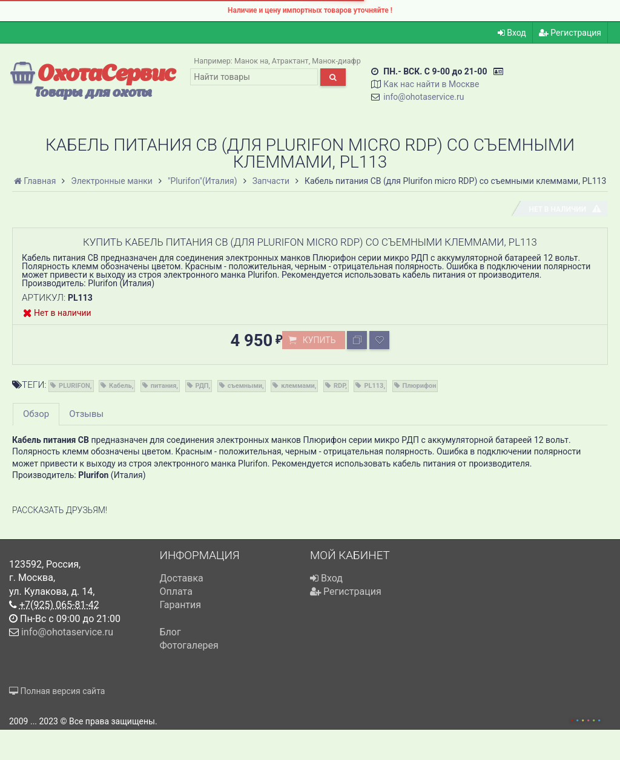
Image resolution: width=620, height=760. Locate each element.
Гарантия (181, 605)
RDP (339, 386)
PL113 (373, 386)
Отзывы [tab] (86, 413)
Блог (170, 632)
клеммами (298, 386)
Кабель (120, 386)
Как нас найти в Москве (431, 84)
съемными (245, 386)
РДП (202, 386)
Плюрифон (420, 386)
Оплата (176, 591)
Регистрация (570, 33)
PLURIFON (74, 386)
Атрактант (290, 60)
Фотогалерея (189, 645)
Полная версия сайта (57, 691)
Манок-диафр (336, 60)
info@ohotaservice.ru (423, 97)
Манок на (251, 60)
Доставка (181, 578)
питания (164, 386)
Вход (512, 33)
